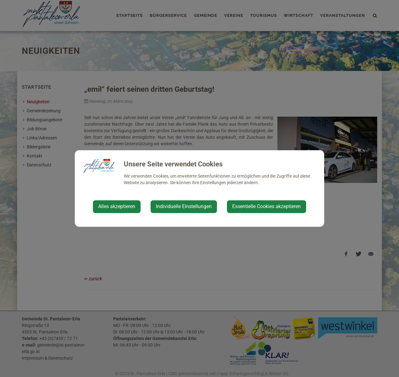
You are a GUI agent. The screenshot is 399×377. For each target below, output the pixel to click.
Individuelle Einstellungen (184, 206)
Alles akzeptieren (116, 206)
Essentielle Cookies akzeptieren (266, 206)
